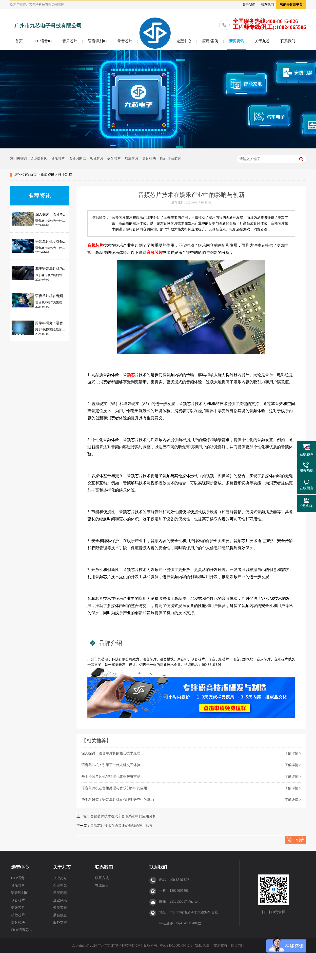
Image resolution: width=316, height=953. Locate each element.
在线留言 (102, 885)
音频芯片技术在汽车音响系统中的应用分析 (123, 816)
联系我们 (267, 4)
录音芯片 (125, 41)
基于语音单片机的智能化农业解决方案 (110, 776)
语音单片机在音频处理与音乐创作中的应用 (114, 788)
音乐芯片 (69, 41)
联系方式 (102, 878)
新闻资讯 (236, 41)
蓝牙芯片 (114, 158)
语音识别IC (97, 41)
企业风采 (60, 900)
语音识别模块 (243, 659)
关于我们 (248, 4)
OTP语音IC (43, 41)
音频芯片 (95, 245)
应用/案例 (210, 41)
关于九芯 (262, 41)
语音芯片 (150, 659)
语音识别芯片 (218, 659)
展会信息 (60, 915)
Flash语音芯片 (170, 158)
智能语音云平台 (291, 4)
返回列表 (296, 839)
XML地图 (202, 945)
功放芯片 (131, 158)
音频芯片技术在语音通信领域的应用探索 (121, 826)
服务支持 (60, 922)
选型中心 (184, 41)
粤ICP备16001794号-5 (176, 945)
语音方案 (94, 665)
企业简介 (60, 878)
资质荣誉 (60, 908)
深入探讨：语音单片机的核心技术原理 (110, 753)
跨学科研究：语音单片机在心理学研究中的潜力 (117, 800)
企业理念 (60, 885)
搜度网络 (238, 945)
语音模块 (149, 158)
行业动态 (65, 175)
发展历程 (60, 893)
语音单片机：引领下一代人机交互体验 (110, 765)
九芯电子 (105, 659)
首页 (19, 41)
